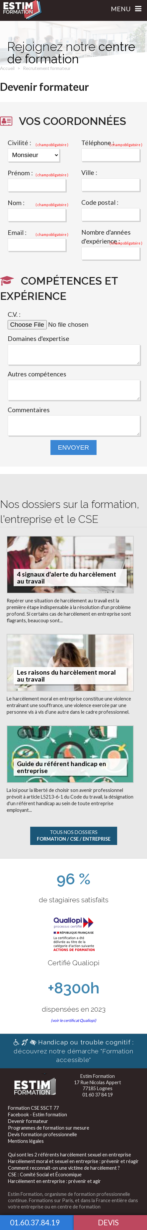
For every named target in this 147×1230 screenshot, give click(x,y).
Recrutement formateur (47, 68)
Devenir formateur (28, 1121)
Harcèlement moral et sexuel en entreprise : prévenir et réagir (73, 1161)
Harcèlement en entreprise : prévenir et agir (54, 1181)
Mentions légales (26, 1141)
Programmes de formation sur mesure (48, 1128)
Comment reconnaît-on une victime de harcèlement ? (64, 1168)
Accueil (7, 68)
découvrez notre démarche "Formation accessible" (74, 1051)
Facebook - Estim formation (37, 1114)
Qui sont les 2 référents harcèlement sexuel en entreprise (69, 1154)
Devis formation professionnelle (42, 1134)
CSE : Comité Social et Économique (45, 1174)
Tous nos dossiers (73, 835)
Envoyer (73, 447)
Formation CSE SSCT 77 (33, 1108)
